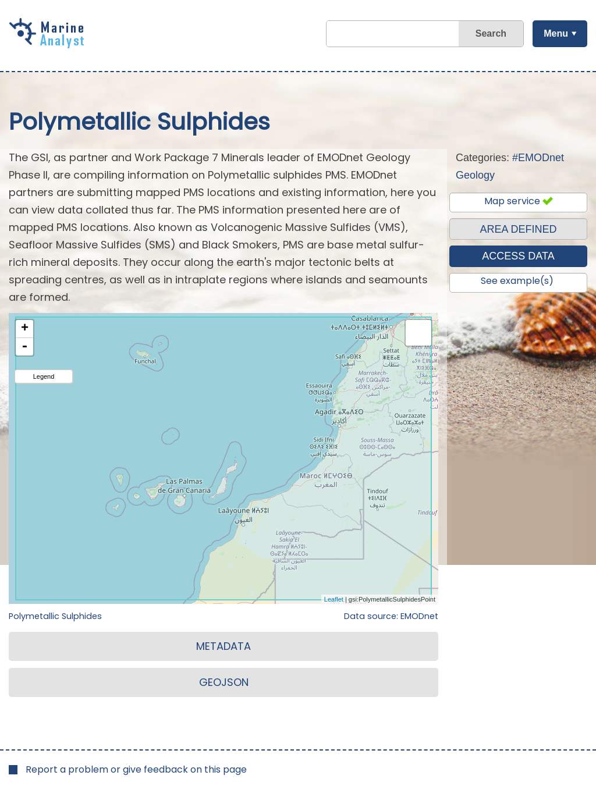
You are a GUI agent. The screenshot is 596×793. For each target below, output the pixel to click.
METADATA (223, 646)
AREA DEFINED (518, 229)
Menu (555, 33)
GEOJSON (224, 682)
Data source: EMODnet (391, 616)
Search (490, 33)
